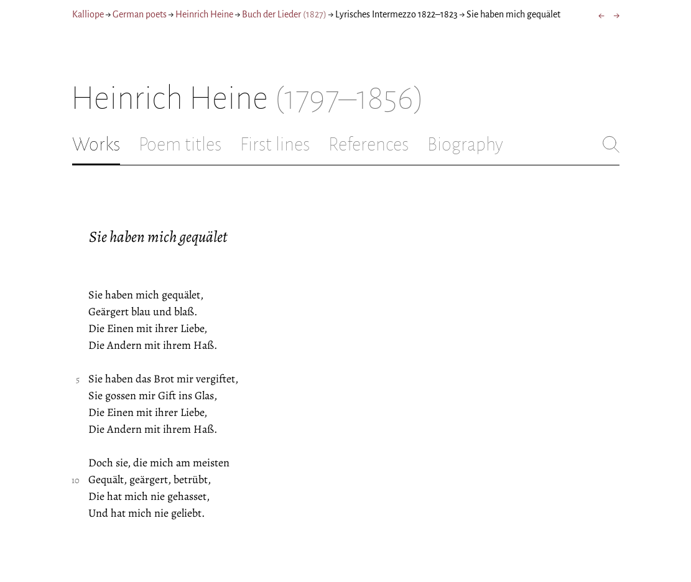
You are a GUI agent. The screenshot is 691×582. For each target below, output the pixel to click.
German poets (140, 14)
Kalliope (88, 14)
